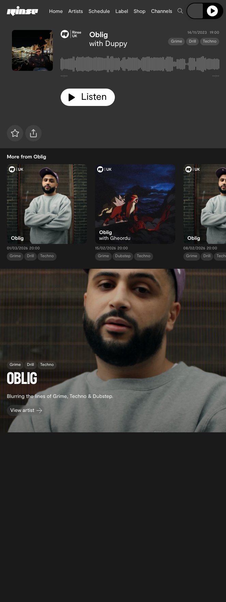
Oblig (98, 34)
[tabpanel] (140, 65)
